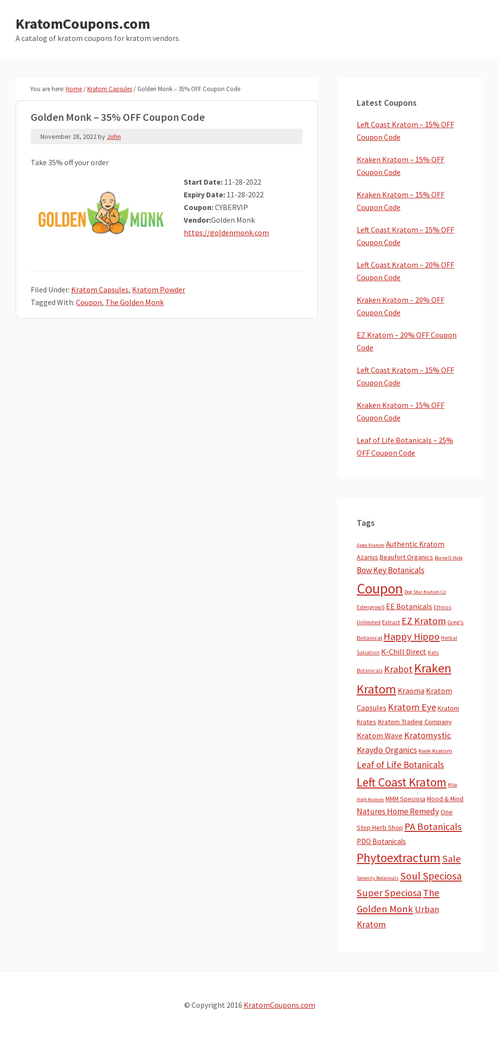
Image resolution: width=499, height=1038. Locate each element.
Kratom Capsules (100, 289)
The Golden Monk (134, 302)
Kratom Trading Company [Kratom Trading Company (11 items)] (415, 721)
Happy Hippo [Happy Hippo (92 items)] (412, 636)
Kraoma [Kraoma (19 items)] (411, 690)
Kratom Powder (158, 289)
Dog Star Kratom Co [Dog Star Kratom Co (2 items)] (425, 592)
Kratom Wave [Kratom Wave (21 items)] (380, 735)
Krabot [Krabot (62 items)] (398, 669)
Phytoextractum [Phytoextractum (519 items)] (399, 857)
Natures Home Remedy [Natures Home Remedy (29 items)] (398, 811)
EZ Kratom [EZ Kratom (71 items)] (424, 621)
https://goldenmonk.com (226, 232)
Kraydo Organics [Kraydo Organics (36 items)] (387, 749)
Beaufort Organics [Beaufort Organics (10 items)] (406, 557)
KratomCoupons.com (83, 23)
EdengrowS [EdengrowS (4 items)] (370, 607)
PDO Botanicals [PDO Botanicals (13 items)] (381, 841)
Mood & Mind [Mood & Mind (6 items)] (445, 799)
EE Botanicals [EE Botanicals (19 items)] (409, 606)
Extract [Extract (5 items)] (391, 622)
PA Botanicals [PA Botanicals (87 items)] (433, 826)
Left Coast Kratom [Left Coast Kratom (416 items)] (401, 782)
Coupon (89, 302)
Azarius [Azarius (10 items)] (367, 557)
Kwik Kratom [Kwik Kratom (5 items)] (435, 750)
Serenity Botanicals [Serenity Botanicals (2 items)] (378, 878)
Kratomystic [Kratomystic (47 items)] (427, 735)
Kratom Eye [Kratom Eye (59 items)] (412, 707)
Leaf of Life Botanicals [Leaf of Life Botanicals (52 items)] (400, 764)
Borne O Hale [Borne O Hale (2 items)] (448, 558)
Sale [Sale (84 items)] (451, 858)
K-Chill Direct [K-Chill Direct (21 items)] (403, 651)
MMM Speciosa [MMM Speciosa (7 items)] (405, 799)
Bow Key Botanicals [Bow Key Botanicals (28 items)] (390, 570)
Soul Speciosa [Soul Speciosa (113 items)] (431, 876)
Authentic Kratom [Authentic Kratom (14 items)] (415, 544)
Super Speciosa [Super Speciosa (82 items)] (389, 892)
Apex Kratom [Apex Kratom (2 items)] (370, 545)
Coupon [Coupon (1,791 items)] (380, 588)
